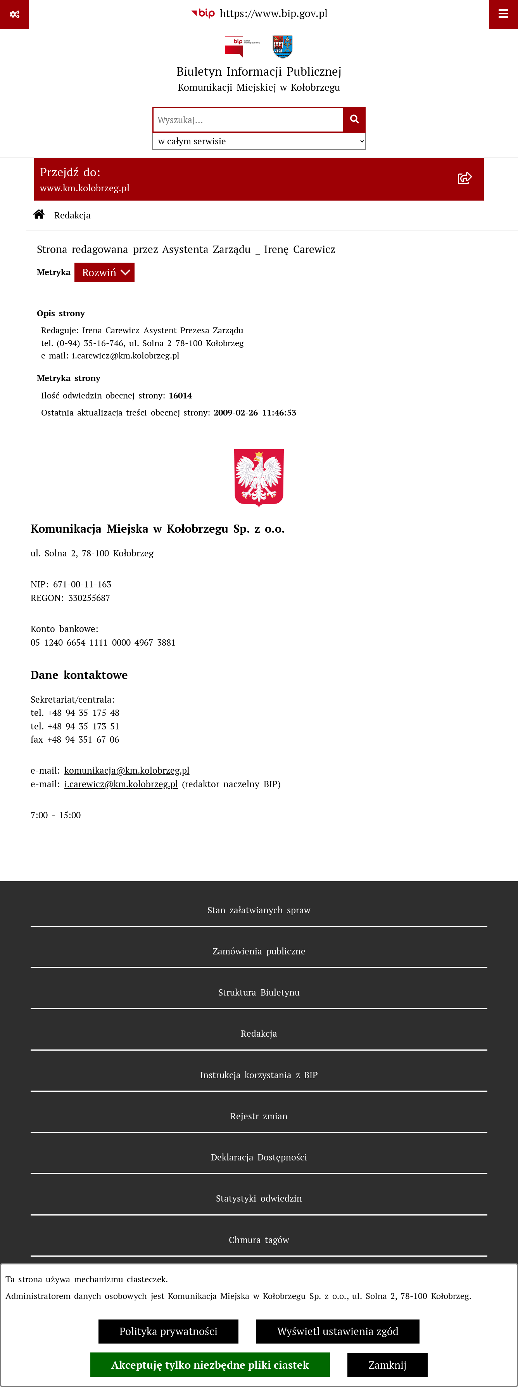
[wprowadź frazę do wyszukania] (248, 120)
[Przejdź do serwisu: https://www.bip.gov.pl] (259, 14)
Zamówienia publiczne (258, 951)
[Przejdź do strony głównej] (259, 67)
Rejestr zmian (259, 1116)
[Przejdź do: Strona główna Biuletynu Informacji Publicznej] (39, 215)
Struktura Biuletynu (258, 992)
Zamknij (387, 1365)
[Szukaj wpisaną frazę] (355, 120)
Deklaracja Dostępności (259, 1157)
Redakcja (259, 1033)
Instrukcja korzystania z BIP (259, 1075)
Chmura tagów (259, 1240)
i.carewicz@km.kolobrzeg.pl (121, 784)
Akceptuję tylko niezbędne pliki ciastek (210, 1365)
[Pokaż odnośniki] (14, 14)
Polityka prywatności (168, 1331)
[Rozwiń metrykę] (104, 272)
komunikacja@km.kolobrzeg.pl (127, 770)
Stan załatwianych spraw (259, 910)
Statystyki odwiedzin (259, 1198)
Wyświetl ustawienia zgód (338, 1331)
